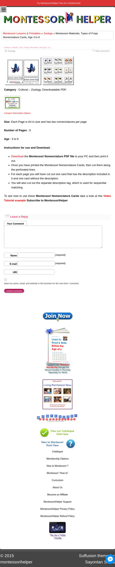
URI (15, 272)
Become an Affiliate (57, 494)
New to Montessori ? (57, 466)
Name (13, 255)
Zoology (48, 33)
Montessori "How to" (57, 473)
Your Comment (15, 223)
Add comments (102, 51)
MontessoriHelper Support (57, 501)
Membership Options (57, 458)
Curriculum (57, 480)
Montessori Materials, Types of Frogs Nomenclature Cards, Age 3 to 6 (27, 47)
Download (17, 156)
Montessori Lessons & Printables (22, 33)
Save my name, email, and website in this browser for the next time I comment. (41, 283)
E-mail (13, 264)
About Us (57, 487)
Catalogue (57, 451)
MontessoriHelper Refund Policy (57, 516)
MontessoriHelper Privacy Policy (57, 509)
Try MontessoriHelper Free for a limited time (58, 3)
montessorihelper (16, 562)
